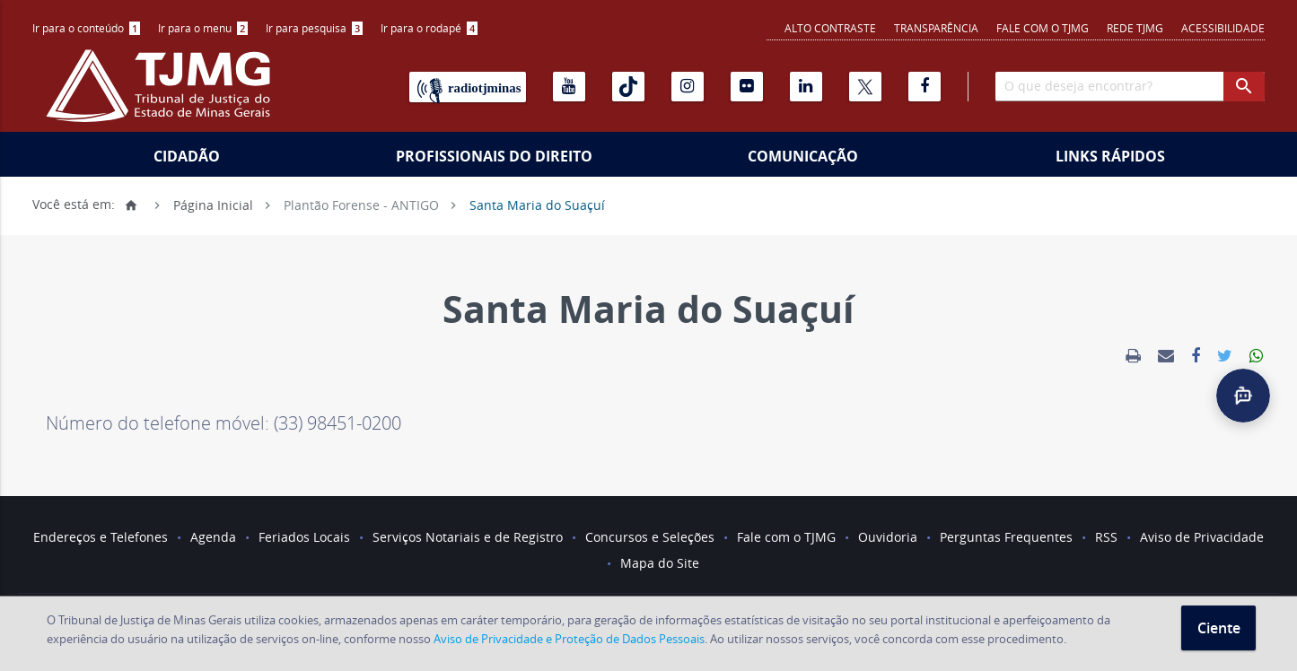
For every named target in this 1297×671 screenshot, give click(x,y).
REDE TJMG (1135, 28)
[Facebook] (924, 86)
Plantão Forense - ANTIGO (361, 204)
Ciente (1218, 628)
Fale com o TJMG (1042, 28)
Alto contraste (830, 28)
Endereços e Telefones (100, 536)
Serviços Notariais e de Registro (467, 536)
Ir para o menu (203, 28)
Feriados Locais (304, 536)
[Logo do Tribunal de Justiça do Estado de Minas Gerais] (162, 95)
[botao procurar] (1244, 86)
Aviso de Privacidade (1202, 536)
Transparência (936, 28)
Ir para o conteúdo (86, 28)
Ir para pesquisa (314, 28)
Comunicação (803, 156)
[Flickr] (747, 86)
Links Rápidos (1110, 156)
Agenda (213, 536)
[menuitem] (86, 28)
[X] (865, 86)
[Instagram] (687, 86)
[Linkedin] (806, 86)
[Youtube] (569, 86)
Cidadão (186, 156)
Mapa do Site (659, 562)
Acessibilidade (1223, 28)
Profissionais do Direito (494, 156)
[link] (1133, 356)
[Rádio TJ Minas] (467, 87)
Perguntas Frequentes (1006, 536)
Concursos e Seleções (649, 536)
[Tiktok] (628, 86)
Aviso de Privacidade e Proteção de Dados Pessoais (569, 639)
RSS (1106, 536)
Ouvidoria (887, 536)
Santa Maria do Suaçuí (537, 204)
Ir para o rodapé (429, 28)
